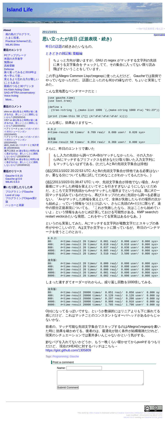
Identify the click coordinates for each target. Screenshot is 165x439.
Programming (60, 374)
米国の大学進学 (13, 58)
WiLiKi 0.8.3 (12, 181)
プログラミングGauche (19, 191)
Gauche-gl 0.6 (14, 178)
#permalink (159, 35)
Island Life (20, 9)
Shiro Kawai (94, 431)
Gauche (74, 374)
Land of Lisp (13, 195)
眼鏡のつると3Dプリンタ (19, 86)
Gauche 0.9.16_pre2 (153, 435)
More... (10, 99)
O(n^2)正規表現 (146, 28)
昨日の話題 (54, 46)
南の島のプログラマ (17, 34)
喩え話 (159, 28)
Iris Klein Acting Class (16, 89)
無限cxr (8, 62)
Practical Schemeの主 (18, 41)
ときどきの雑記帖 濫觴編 (64, 53)
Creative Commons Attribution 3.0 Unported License (139, 431)
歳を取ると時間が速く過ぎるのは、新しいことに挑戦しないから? (21, 114)
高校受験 (9, 65)
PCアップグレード (15, 55)
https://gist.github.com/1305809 (68, 368)
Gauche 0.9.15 (14, 175)
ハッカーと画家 (15, 205)
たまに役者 (12, 37)
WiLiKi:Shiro (13, 44)
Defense (9, 69)
